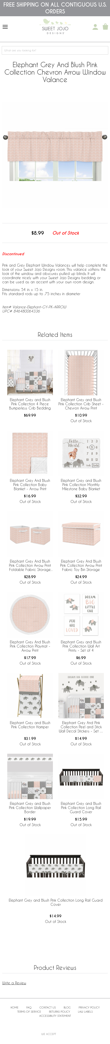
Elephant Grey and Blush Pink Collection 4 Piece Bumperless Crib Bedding (30, 404)
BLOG (67, 1007)
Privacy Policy (89, 1007)
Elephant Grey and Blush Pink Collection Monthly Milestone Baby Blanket (81, 484)
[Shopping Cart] (105, 27)
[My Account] (95, 27)
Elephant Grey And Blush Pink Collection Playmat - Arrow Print (30, 646)
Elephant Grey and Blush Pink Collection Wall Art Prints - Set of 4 (81, 646)
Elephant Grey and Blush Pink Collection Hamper (30, 725)
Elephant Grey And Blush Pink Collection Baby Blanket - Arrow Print (30, 484)
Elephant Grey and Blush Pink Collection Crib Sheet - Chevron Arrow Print (81, 404)
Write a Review (14, 983)
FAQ (29, 1007)
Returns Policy (59, 1011)
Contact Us (48, 1007)
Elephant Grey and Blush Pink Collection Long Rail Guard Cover (81, 807)
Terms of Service (29, 1011)
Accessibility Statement (55, 1015)
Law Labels (85, 1011)
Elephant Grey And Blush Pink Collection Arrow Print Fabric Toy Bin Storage (81, 565)
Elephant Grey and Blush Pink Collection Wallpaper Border (30, 807)
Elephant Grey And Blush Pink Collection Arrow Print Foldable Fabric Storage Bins (30, 565)
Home (14, 1007)
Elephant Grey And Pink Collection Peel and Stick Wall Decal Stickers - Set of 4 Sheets (81, 727)
